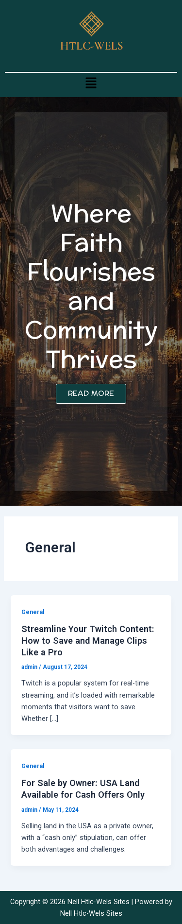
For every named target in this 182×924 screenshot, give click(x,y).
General (32, 612)
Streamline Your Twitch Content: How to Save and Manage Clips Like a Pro (87, 640)
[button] (90, 82)
